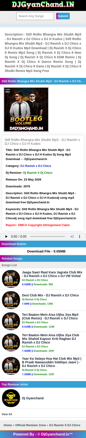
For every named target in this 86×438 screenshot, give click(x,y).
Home (8, 425)
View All (7, 414)
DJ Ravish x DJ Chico (35, 166)
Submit (63, 16)
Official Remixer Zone (30, 425)
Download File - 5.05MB (44, 251)
